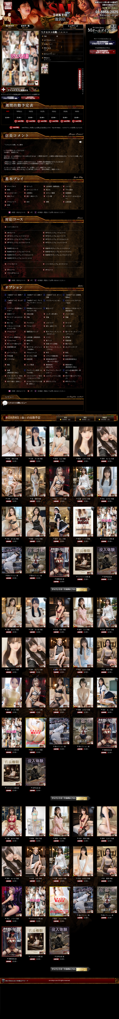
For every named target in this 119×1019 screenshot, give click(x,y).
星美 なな (58, 459)
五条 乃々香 (34, 459)
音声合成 (107, 577)
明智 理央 (11, 459)
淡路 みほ (58, 710)
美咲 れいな (106, 459)
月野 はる (11, 499)
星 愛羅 (35, 499)
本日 (65, 418)
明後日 (105, 418)
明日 (85, 418)
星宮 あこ (58, 539)
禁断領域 (59, 579)
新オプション (11, 575)
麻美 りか (82, 629)
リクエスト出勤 (107, 539)
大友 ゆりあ (11, 539)
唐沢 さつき (11, 710)
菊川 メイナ (82, 539)
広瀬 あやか (82, 499)
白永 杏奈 (58, 629)
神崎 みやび (82, 710)
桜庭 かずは (34, 539)
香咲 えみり (82, 459)
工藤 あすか (11, 629)
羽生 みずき (106, 499)
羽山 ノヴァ (58, 499)
